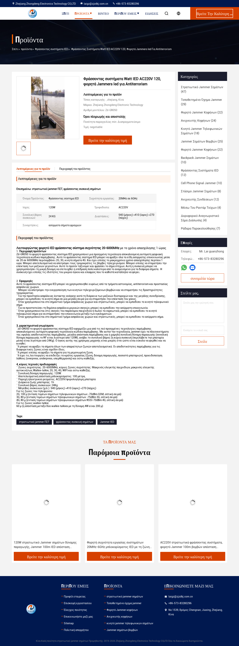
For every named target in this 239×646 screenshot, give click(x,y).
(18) (201, 131)
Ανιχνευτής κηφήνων (119, 616)
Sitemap (69, 623)
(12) (200, 173)
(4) (201, 207)
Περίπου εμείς (127, 13)
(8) (201, 191)
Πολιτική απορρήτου (76, 630)
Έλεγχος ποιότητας (75, 609)
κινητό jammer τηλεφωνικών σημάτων (130, 623)
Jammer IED (107, 421)
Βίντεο (103, 13)
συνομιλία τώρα (202, 278)
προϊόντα (26, 49)
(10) (200, 160)
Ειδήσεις (151, 13)
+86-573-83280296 (125, 3)
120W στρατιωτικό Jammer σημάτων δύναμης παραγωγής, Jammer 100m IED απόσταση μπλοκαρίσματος (45, 545)
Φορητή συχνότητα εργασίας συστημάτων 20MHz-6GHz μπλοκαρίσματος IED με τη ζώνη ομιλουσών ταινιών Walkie (118, 545)
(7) (200, 228)
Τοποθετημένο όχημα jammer (124, 603)
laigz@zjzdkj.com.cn (94, 3)
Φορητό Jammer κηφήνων (122, 609)
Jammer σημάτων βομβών (122, 630)
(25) (202, 141)
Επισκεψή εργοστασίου (78, 603)
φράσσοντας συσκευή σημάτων (74, 421)
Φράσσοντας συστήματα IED (51, 49)
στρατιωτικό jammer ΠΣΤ (34, 421)
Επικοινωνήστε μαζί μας (78, 616)
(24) (198, 120)
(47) (202, 89)
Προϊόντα (83, 13)
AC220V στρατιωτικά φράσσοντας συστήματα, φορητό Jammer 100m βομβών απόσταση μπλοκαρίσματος (191, 545)
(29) (201, 102)
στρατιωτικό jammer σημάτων (125, 596)
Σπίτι (65, 13)
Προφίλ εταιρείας (75, 596)
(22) (202, 112)
